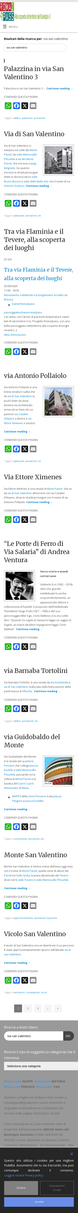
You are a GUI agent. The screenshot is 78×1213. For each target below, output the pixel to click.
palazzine (27, 118)
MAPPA (16, 796)
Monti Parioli (54, 489)
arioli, (9, 154)
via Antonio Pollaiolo (35, 376)
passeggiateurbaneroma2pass (23, 312)
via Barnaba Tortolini (36, 671)
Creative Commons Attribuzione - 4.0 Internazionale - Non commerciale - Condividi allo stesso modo (39, 1145)
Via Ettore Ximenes (33, 477)
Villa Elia (27, 691)
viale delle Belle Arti (36, 181)
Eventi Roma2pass (23, 304)
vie (39, 215)
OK (67, 1035)
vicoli (44, 992)
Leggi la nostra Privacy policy (23, 1175)
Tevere (64, 875)
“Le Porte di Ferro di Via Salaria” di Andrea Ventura (36, 552)
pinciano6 (39, 118)
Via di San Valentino (34, 134)
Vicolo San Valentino (35, 934)
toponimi (52, 917)
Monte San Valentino (35, 855)
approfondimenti (23, 917)
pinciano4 (33, 838)
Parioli (8, 875)
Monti (33, 150)
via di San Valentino (20, 396)
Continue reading (59, 88)
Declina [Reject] (21, 1188)
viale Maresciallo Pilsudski (52, 880)
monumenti (20, 838)
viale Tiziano (25, 880)
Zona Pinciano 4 (38, 796)
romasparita (33, 992)
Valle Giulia (23, 875)
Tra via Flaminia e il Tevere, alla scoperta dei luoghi (34, 240)
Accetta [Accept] (39, 1202)
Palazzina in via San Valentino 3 (34, 73)
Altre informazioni (15, 335)
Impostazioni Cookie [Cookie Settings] (57, 1188)
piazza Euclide (34, 801)
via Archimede (59, 682)
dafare (17, 118)
